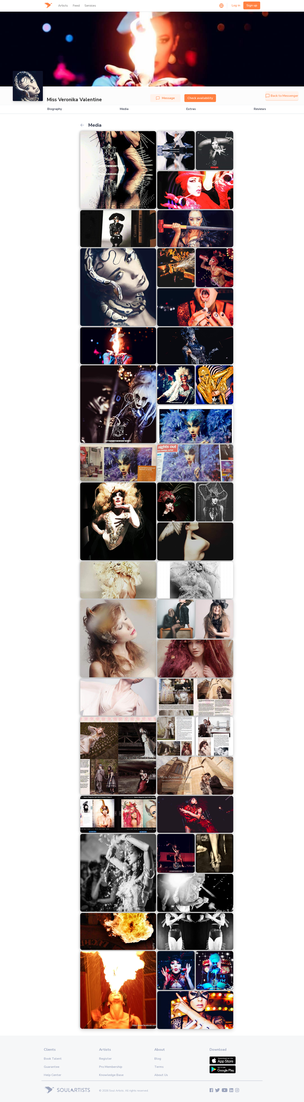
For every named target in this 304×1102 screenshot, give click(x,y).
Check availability (200, 98)
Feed (76, 5)
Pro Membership (110, 1067)
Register (105, 1059)
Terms (159, 1067)
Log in (236, 5)
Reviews (260, 109)
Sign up (251, 5)
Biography (54, 109)
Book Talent (53, 1059)
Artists (63, 5)
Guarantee (51, 1067)
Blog (157, 1059)
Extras (191, 109)
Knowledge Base (111, 1075)
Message (165, 98)
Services (90, 5)
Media (124, 109)
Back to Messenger (282, 96)
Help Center (52, 1075)
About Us (161, 1075)
